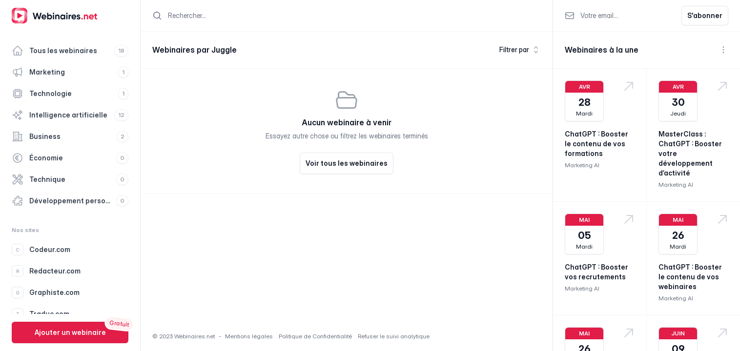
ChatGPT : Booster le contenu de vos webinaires (690, 277)
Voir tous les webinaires (347, 163)
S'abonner (704, 15)
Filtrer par (520, 50)
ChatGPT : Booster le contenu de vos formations (596, 143)
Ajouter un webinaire (70, 332)
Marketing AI (582, 165)
